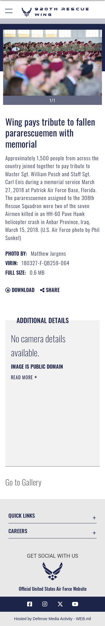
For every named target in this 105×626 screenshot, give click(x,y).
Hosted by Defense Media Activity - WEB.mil (52, 618)
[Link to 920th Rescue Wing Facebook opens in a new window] (29, 604)
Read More (22, 377)
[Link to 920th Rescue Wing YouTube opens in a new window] (75, 604)
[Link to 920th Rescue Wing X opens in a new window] (60, 604)
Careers (17, 531)
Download (19, 289)
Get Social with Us (52, 556)
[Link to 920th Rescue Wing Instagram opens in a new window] (45, 604)
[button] (9, 12)
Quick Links (21, 515)
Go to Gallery (23, 482)
